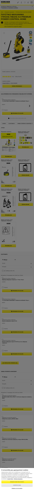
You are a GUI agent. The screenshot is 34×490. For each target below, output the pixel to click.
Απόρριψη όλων (17, 485)
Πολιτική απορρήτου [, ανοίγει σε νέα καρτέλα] (18, 478)
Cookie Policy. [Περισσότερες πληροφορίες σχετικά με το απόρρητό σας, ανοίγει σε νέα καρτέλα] (10, 478)
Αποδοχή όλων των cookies (17, 481)
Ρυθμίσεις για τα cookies (17, 488)
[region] (17, 479)
